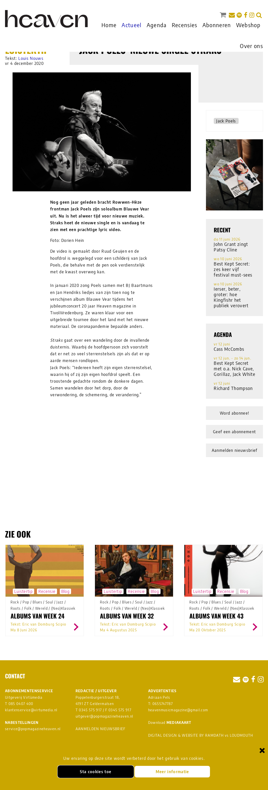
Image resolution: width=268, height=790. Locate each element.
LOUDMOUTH (241, 735)
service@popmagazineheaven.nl (33, 729)
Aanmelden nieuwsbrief (234, 450)
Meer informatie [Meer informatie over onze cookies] (172, 771)
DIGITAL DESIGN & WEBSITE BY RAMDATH (186, 735)
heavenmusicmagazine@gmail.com (178, 710)
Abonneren (216, 24)
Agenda (157, 24)
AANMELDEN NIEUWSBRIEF (101, 729)
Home (109, 24)
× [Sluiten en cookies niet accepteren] (262, 750)
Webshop (248, 24)
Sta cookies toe (95, 771)
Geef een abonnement (234, 431)
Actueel (131, 24)
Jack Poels (226, 120)
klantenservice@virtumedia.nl (31, 710)
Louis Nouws (30, 58)
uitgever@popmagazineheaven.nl (104, 716)
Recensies (184, 24)
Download (169, 722)
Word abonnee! (234, 413)
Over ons (251, 45)
